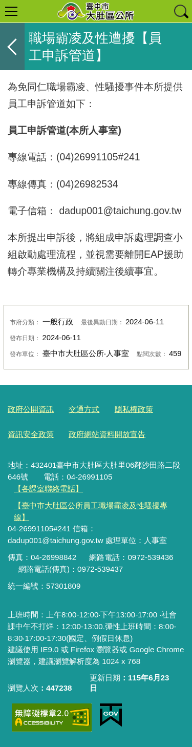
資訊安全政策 (31, 434)
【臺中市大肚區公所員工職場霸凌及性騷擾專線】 (90, 511)
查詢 (180, 11)
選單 (11, 11)
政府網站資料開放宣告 (107, 434)
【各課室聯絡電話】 (48, 488)
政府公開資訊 (31, 409)
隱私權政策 (134, 409)
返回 (12, 46)
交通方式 (84, 409)
